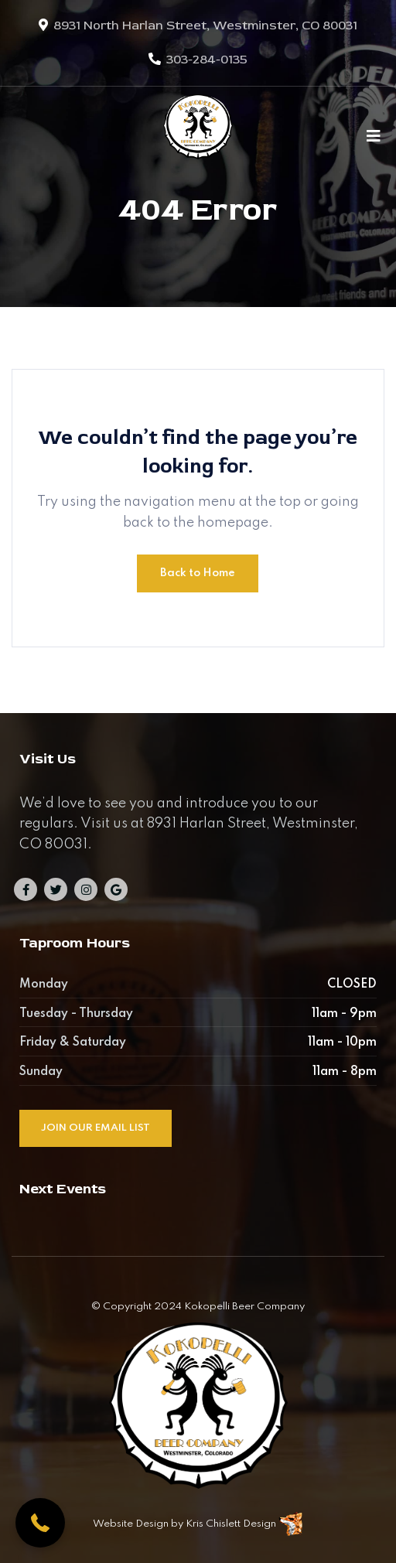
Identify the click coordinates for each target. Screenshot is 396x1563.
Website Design (131, 1524)
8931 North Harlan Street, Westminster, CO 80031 (205, 25)
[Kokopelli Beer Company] (198, 135)
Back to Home (197, 573)
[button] (40, 1523)
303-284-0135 (207, 59)
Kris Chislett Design (231, 1524)
